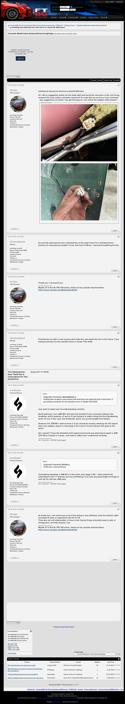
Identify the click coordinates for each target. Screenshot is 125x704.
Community (73, 17)
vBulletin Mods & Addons (69, 698)
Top (122, 689)
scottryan (15, 390)
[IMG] (9, 648)
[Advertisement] (77, 55)
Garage (62, 17)
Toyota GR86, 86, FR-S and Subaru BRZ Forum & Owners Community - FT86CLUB (36, 25)
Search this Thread (111, 80)
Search (104, 17)
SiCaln (13, 90)
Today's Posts (93, 17)
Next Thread (69, 627)
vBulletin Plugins (57, 702)
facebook (119, 2)
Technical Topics (69, 25)
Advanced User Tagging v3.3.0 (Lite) (48, 698)
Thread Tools (96, 80)
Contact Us (31, 689)
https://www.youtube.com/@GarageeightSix (57, 290)
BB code (10, 644)
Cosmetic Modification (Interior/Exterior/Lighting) (91, 25)
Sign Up (21, 58)
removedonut (17, 241)
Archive (80, 689)
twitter (112, 2)
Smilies (10, 646)
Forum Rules (12, 653)
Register (54, 17)
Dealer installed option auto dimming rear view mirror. (26, 678)
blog (107, 2)
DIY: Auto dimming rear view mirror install (21, 665)
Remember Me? (77, 7)
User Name (55, 7)
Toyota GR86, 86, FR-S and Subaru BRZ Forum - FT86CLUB (56, 689)
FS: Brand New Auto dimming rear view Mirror (23, 674)
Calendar (83, 17)
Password (55, 10)
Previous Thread (59, 627)
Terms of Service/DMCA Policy (108, 689)
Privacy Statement (90, 689)
